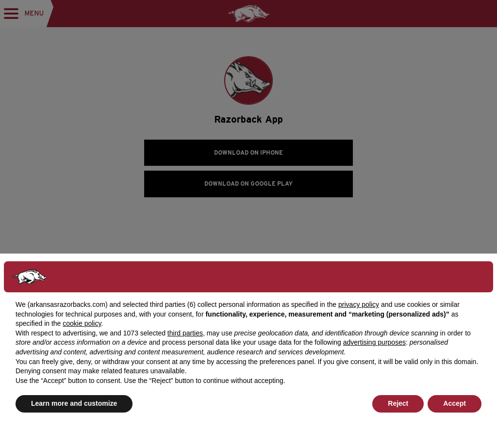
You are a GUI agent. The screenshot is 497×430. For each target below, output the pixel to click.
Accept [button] (454, 403)
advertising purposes (374, 342)
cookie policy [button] (82, 323)
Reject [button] (398, 403)
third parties (185, 333)
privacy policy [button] (358, 304)
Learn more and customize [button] (74, 403)
